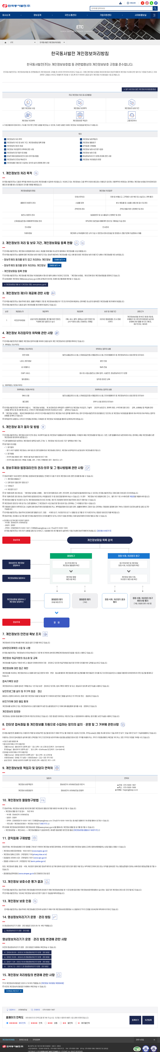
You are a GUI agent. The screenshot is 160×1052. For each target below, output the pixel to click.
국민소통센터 (70, 15)
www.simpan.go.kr (26, 873)
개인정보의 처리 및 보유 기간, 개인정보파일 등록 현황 (26, 143)
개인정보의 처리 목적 (14, 139)
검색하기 (155, 8)
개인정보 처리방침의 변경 (92, 159)
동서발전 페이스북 (156, 3)
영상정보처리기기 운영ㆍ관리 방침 (17, 931)
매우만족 (22, 1023)
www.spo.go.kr (40, 858)
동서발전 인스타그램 (147, 3)
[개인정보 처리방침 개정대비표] (52, 983)
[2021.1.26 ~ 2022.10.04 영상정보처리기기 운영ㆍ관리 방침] (28, 962)
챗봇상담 (120, 3)
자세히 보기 (58, 260)
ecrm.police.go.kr (38, 861)
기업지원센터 (105, 15)
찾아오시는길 (23, 1040)
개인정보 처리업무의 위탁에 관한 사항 (20, 149)
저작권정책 (36, 1040)
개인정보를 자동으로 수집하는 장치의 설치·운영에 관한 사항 (28, 163)
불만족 (70, 1023)
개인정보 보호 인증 (89, 153)
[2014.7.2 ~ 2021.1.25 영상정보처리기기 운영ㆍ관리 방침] (28, 966)
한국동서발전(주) (16, 5)
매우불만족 (85, 1023)
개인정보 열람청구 (89, 143)
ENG (133, 3)
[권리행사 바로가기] (104, 531)
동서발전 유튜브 (142, 3)
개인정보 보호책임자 (90, 139)
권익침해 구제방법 (89, 146)
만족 (40, 1023)
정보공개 (37, 15)
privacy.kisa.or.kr (39, 854)
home (5, 42)
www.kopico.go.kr (39, 851)
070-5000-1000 (55, 1048)
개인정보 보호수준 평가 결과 (93, 149)
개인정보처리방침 (8, 1040)
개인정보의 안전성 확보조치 (17, 159)
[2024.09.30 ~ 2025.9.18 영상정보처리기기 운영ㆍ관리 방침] (28, 952)
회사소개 (6, 15)
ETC (12, 42)
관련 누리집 (140, 1040)
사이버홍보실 (140, 15)
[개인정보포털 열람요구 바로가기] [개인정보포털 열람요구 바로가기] (86, 830)
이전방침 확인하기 (12, 991)
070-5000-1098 (90, 1048)
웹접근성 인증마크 (137, 1049)
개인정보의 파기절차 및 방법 (17, 153)
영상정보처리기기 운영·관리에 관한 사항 (97, 156)
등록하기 (135, 1020)
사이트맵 (154, 15)
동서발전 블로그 (151, 3)
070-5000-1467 (49, 1010)
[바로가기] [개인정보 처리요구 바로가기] (43, 824)
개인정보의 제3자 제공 (15, 146)
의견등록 (148, 1020)
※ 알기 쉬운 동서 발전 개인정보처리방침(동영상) (140, 89)
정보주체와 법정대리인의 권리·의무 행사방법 (23, 156)
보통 (55, 1023)
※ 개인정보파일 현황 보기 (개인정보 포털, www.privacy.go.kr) (25, 284)
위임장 (132, 496)
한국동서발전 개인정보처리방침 (50, 42)
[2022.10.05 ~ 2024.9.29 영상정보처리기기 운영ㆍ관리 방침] (28, 957)
